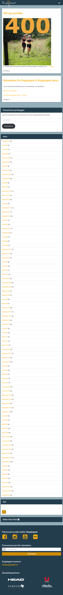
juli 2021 (4, 220)
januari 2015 (6, 441)
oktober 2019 (6, 253)
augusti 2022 (6, 199)
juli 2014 (4, 466)
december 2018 (6, 282)
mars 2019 (5, 274)
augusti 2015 (6, 412)
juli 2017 (4, 328)
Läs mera (51, 66)
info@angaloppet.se (10, 565)
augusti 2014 (6, 462)
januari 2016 (6, 391)
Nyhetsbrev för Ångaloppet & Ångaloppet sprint (30, 80)
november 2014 (6, 449)
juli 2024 (4, 166)
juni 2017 (5, 333)
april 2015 (5, 428)
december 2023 (6, 174)
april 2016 (5, 378)
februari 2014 (6, 486)
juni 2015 (5, 420)
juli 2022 (4, 203)
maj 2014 (4, 474)
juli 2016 (4, 366)
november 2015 (6, 399)
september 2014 (7, 457)
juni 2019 (5, 266)
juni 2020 (5, 237)
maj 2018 (4, 303)
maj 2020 (4, 241)
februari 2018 (6, 308)
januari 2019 (6, 278)
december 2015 (6, 395)
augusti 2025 (6, 141)
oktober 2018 (6, 291)
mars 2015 (5, 432)
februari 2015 (6, 437)
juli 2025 (4, 145)
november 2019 (6, 249)
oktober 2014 (6, 453)
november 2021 (6, 208)
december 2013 (6, 491)
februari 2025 (6, 158)
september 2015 (7, 407)
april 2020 (5, 245)
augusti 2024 (6, 162)
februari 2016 (6, 387)
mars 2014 (5, 482)
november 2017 (6, 316)
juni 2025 (5, 149)
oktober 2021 (6, 212)
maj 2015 (4, 424)
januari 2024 (6, 170)
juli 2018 (4, 299)
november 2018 (6, 287)
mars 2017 (5, 345)
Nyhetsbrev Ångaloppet (10, 91)
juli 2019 (4, 262)
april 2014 (5, 478)
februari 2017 (6, 349)
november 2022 (6, 191)
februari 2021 (6, 228)
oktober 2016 (6, 357)
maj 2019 (4, 270)
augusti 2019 (6, 258)
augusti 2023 (6, 178)
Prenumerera (8, 126)
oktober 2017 (6, 320)
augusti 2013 (6, 495)
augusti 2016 (6, 362)
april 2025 (5, 153)
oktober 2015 (6, 403)
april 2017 (5, 341)
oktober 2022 (6, 195)
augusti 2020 (6, 233)
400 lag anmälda (13, 13)
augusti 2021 (6, 216)
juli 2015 (4, 416)
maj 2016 (4, 374)
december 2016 (6, 353)
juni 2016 (5, 370)
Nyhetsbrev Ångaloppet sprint (11, 95)
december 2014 (6, 445)
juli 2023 (4, 183)
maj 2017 (4, 337)
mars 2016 (5, 382)
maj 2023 (4, 187)
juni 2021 (5, 224)
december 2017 (6, 312)
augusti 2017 (6, 324)
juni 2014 (5, 470)
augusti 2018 (6, 295)
